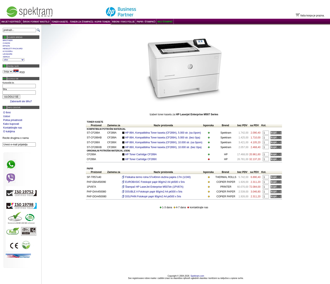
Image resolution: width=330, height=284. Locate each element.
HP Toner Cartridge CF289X (141, 159)
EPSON (6, 46)
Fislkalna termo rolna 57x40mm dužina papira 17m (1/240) (158, 177)
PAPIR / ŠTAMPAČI (146, 22)
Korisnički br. (9, 83)
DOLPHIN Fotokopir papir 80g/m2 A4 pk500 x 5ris (153, 196)
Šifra (5, 89)
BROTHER (8, 40)
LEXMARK (7, 54)
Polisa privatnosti (12, 120)
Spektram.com (197, 276)
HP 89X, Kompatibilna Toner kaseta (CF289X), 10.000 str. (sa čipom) (163, 142)
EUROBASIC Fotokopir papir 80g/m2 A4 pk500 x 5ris (155, 181)
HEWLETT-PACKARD (13, 48)
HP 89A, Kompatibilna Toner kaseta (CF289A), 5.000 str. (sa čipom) (163, 132)
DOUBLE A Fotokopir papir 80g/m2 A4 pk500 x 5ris (153, 191)
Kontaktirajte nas (12, 127)
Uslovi (6, 116)
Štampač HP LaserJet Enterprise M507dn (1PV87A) (154, 186)
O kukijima (9, 131)
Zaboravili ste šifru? (21, 101)
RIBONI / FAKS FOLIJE (123, 22)
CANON (6, 43)
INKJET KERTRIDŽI (11, 22)
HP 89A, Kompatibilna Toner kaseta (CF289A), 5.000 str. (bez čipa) (162, 137)
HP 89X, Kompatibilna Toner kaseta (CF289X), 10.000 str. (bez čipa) (163, 147)
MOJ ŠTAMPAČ (165, 22)
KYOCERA (8, 51)
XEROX (6, 57)
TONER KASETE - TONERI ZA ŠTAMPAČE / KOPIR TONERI (81, 22)
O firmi (7, 112)
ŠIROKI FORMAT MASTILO (36, 22)
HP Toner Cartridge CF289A (141, 154)
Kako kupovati (11, 123)
